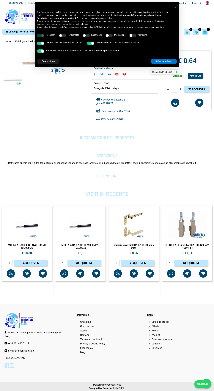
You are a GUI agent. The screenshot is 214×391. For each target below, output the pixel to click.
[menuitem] (207, 3)
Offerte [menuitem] (155, 326)
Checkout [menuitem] (157, 348)
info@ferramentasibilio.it (21, 350)
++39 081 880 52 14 (18, 343)
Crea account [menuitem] (87, 326)
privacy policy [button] (151, 12)
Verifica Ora (195, 76)
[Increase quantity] (180, 89)
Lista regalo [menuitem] (86, 348)
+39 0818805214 (14, 3)
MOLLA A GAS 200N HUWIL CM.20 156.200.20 (80, 246)
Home (8, 41)
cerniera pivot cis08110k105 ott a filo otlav (134, 246)
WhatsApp (202, 384)
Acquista (196, 89)
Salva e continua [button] (164, 61)
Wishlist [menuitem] (156, 335)
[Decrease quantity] (168, 89)
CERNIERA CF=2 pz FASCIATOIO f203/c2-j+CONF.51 (187, 246)
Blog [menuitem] (82, 352)
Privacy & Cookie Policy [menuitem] (92, 343)
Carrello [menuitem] (156, 343)
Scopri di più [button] (48, 61)
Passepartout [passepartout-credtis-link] (113, 384)
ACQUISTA (30, 263)
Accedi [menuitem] (84, 330)
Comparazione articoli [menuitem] (163, 339)
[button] (27, 273)
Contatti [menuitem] (84, 335)
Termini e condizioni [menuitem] (91, 339)
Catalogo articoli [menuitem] (160, 321)
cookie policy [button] (106, 18)
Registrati (182, 3)
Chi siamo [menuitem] (85, 321)
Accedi (197, 3)
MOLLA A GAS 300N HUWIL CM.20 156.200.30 (27, 246)
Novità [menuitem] (155, 330)
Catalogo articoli (24, 41)
